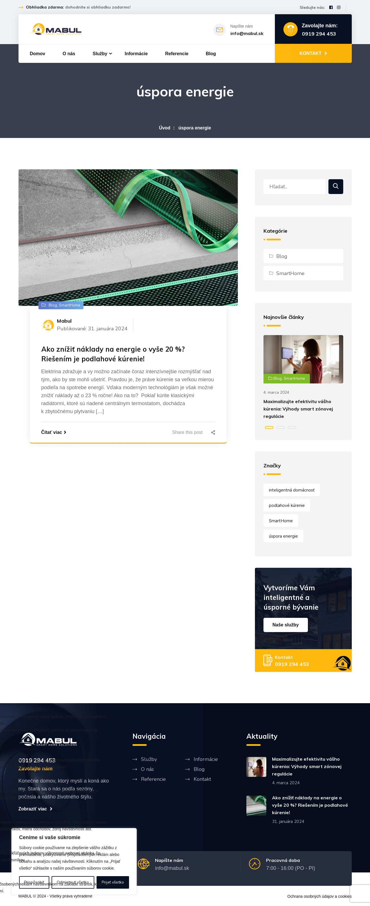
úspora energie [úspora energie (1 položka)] (283, 536)
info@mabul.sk (246, 33)
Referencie (177, 53)
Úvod (164, 127)
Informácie (136, 53)
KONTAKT (313, 53)
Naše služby (286, 624)
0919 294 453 (319, 34)
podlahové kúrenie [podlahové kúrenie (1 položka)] (287, 505)
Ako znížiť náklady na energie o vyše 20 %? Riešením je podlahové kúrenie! (113, 354)
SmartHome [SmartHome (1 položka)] (281, 521)
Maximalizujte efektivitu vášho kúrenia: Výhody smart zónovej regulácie (298, 409)
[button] (269, 427)
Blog (211, 53)
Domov (37, 53)
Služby (100, 53)
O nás (69, 53)
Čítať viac (53, 432)
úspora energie (194, 127)
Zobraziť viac (35, 808)
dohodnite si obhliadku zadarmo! (98, 7)
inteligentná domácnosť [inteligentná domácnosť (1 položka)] (291, 490)
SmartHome (290, 273)
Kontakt (202, 779)
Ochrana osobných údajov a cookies (319, 896)
